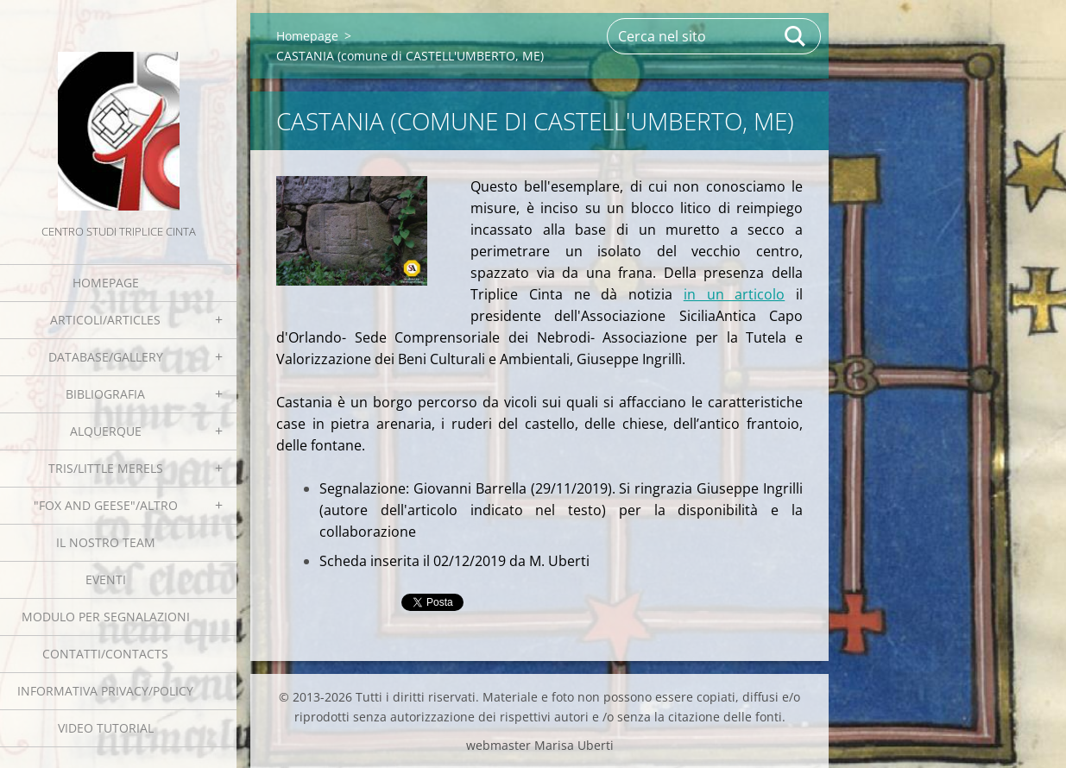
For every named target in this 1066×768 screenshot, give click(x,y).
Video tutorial (106, 728)
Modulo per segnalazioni (106, 616)
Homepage (106, 282)
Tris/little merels (105, 468)
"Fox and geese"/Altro (106, 505)
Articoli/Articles (105, 320)
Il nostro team (105, 542)
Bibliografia (105, 394)
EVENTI (105, 579)
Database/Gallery (105, 357)
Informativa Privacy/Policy (105, 691)
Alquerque (106, 431)
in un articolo (734, 294)
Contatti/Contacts (105, 653)
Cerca (796, 36)
